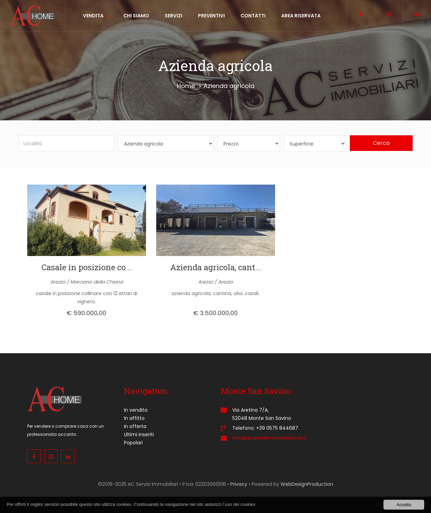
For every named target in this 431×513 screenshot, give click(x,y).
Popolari (133, 442)
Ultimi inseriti (139, 434)
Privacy (238, 484)
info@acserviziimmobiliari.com (268, 437)
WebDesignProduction (307, 484)
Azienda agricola (228, 86)
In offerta (135, 426)
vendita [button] (95, 15)
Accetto (403, 505)
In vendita (135, 410)
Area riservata (301, 15)
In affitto (134, 418)
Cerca (381, 143)
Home (186, 86)
